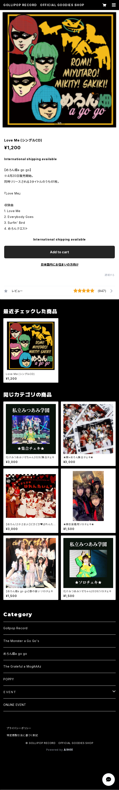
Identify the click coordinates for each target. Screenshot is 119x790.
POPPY (8, 679)
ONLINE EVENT (14, 704)
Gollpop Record (15, 628)
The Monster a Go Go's (21, 641)
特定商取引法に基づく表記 (22, 735)
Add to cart (59, 252)
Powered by (59, 749)
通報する (110, 275)
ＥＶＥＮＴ (9, 692)
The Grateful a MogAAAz (22, 666)
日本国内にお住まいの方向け (59, 264)
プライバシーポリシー (19, 728)
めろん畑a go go (15, 653)
